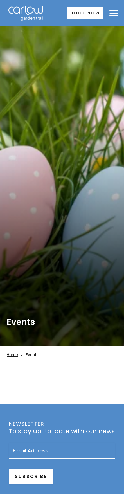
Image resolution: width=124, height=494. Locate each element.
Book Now (85, 13)
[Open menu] (113, 13)
